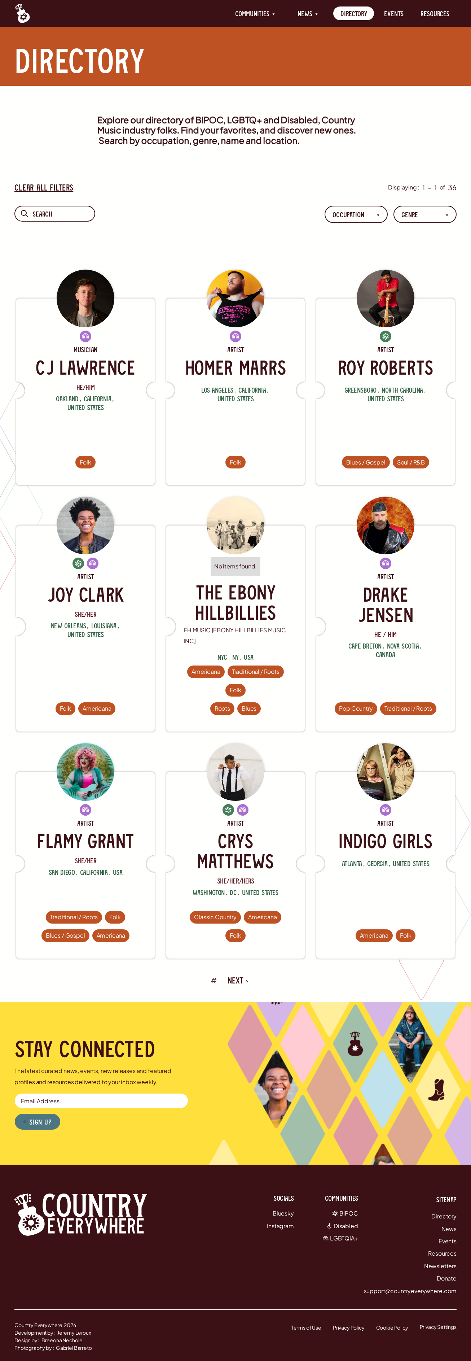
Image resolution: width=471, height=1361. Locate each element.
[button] (255, 13)
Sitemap (446, 1199)
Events (393, 13)
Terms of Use (306, 1327)
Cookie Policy (392, 1327)
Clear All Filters (43, 187)
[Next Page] (238, 980)
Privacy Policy (349, 1327)
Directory (353, 13)
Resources (435, 13)
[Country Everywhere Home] (22, 13)
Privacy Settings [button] (438, 1326)
